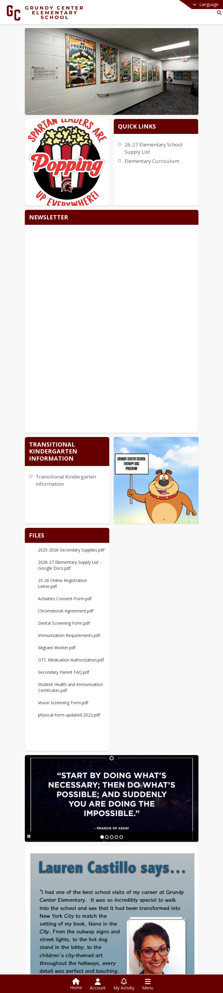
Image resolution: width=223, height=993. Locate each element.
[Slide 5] (121, 834)
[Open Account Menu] (98, 984)
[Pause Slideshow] (29, 834)
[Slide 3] (111, 834)
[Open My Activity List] (123, 984)
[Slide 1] (102, 834)
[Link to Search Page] (218, 13)
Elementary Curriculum (152, 161)
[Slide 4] (116, 834)
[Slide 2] (107, 834)
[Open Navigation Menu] (147, 984)
